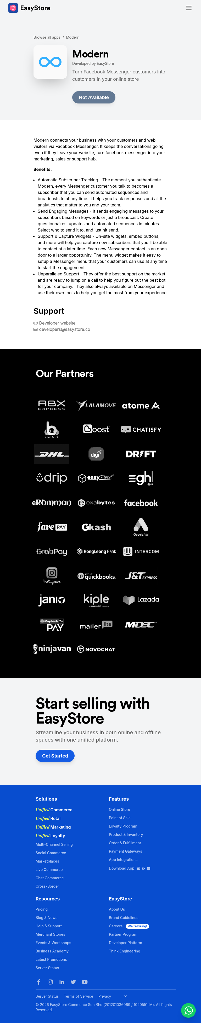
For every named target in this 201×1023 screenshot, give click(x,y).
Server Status (47, 968)
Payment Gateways (125, 851)
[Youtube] (85, 982)
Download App (130, 868)
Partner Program (123, 934)
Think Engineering (124, 951)
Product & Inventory (126, 834)
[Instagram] (50, 982)
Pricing (42, 909)
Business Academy (52, 951)
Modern (72, 37)
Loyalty (50, 835)
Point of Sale (120, 818)
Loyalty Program (123, 826)
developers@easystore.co (64, 329)
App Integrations (123, 859)
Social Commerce (51, 853)
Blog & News (46, 917)
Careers (129, 926)
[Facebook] (39, 982)
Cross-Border (47, 886)
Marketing (53, 827)
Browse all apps (47, 37)
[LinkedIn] (62, 982)
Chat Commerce (50, 878)
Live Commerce (49, 869)
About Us (117, 909)
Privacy (104, 996)
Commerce (54, 809)
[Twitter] (73, 982)
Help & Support (49, 926)
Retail (49, 818)
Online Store (119, 809)
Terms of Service (78, 996)
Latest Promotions (51, 959)
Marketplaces (47, 861)
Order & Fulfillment (125, 843)
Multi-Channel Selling (54, 844)
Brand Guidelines (123, 917)
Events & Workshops (53, 942)
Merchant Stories (50, 934)
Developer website (57, 323)
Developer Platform (125, 942)
